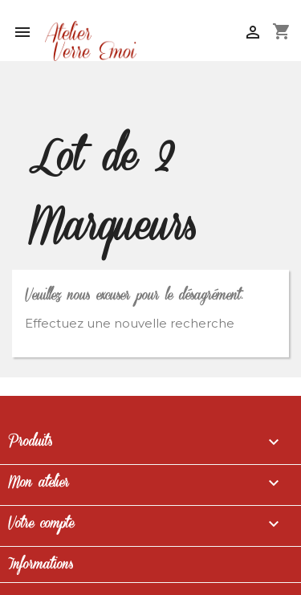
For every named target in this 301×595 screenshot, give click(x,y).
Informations (40, 564)
